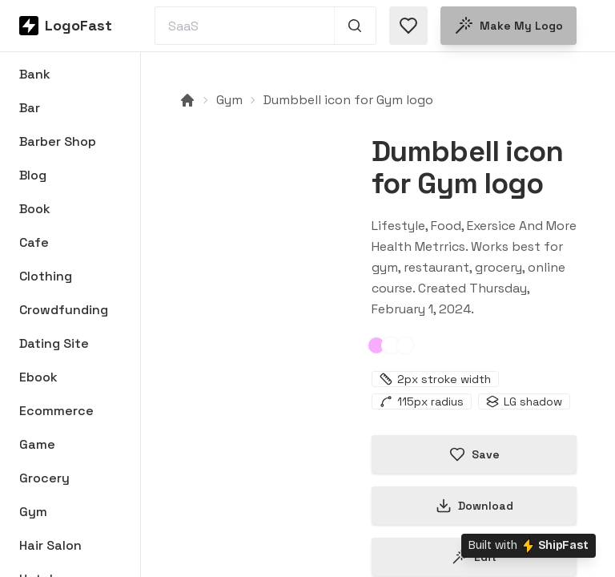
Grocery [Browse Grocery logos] (44, 478)
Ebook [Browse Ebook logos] (38, 377)
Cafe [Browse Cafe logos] (34, 242)
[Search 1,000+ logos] (355, 25)
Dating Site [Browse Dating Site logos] (54, 343)
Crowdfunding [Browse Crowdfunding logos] (63, 309)
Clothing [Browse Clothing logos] (45, 276)
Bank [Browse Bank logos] (34, 74)
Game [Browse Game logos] (37, 444)
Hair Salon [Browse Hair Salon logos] (50, 545)
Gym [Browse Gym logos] (33, 511)
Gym (229, 99)
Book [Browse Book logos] (34, 208)
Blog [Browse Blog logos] (32, 175)
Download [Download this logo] (474, 506)
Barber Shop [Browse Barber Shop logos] (57, 141)
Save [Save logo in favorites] (474, 454)
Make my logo (508, 25)
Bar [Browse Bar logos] (29, 107)
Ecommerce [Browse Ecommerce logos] (56, 410)
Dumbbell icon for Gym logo (348, 99)
